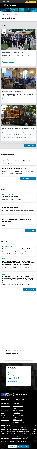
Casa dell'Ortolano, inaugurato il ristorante (12, 52)
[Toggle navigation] (2, 5)
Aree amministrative (5, 406)
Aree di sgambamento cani (10, 207)
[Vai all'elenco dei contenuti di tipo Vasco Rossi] (26, 137)
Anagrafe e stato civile (18, 403)
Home (3, 14)
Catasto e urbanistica (18, 415)
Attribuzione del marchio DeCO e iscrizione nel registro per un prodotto (18, 220)
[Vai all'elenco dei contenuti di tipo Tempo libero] (26, 60)
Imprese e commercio (18, 410)
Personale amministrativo (4, 416)
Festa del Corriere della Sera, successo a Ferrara (13, 91)
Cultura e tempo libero (18, 406)
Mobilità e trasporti (17, 420)
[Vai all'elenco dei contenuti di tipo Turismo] (5, 62)
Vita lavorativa (16, 408)
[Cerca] (35, 5)
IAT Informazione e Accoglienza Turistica (14, 168)
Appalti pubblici (16, 413)
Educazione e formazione (19, 422)
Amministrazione (5, 399)
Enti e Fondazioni (5, 410)
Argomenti (8, 14)
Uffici (2, 408)
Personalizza (12, 446)
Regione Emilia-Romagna (5, 1)
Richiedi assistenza (12, 373)
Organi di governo (5, 403)
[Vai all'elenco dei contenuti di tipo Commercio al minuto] (19, 137)
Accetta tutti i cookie (23, 446)
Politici (2, 413)
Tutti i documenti (30, 289)
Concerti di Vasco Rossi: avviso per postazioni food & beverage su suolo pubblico (18, 129)
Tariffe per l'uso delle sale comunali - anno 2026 (16, 249)
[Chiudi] (35, 425)
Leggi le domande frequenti (14, 371)
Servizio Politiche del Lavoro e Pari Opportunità (16, 160)
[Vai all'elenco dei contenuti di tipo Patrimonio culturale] (12, 60)
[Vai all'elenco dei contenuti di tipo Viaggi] (11, 62)
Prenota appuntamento (13, 375)
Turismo (15, 417)
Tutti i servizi (31, 230)
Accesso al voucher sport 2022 (11, 197)
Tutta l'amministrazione (28, 178)
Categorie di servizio (18, 399)
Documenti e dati (5, 420)
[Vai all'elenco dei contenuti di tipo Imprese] (5, 60)
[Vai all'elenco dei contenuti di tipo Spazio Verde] (19, 60)
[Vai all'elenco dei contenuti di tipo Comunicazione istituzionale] (7, 99)
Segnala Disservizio (12, 381)
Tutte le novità (30, 145)
